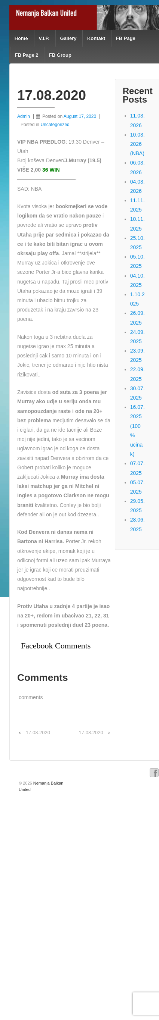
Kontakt (96, 38)
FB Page (125, 38)
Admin (23, 116)
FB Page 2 (27, 55)
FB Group (60, 55)
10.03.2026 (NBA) (137, 144)
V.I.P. (44, 38)
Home (21, 38)
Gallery (68, 38)
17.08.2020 (38, 732)
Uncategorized (54, 124)
